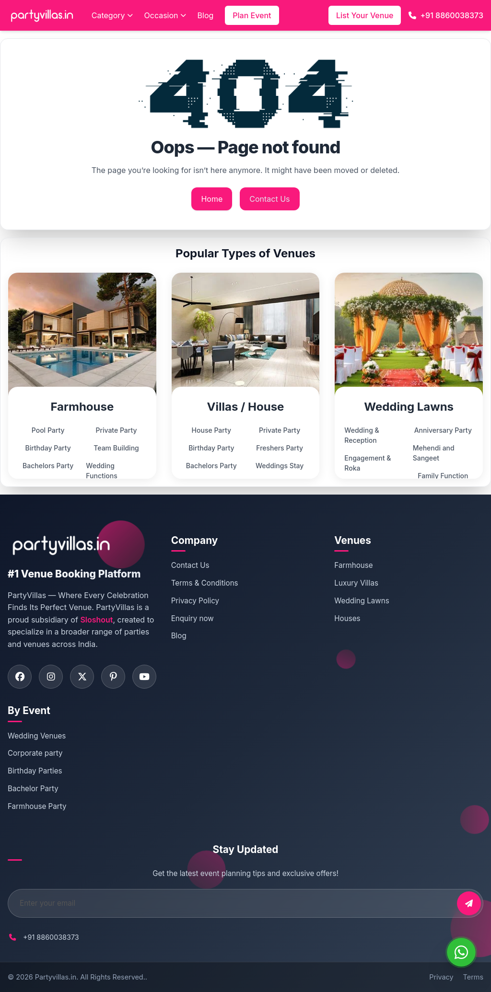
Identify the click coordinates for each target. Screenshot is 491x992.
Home (211, 199)
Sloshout (96, 619)
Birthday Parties (35, 770)
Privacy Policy (195, 600)
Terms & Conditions (204, 583)
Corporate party (35, 753)
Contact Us (269, 199)
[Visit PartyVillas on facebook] (20, 677)
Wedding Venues (37, 735)
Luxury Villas (356, 583)
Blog (206, 15)
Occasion (165, 15)
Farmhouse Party (37, 806)
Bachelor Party (33, 788)
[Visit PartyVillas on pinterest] (113, 677)
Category (112, 15)
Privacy (441, 977)
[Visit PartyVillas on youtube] (144, 677)
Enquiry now (192, 618)
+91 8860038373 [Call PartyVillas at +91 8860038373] (51, 937)
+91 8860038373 (446, 15)
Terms (473, 977)
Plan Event (252, 15)
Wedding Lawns (361, 600)
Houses (347, 618)
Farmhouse (353, 565)
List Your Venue (364, 15)
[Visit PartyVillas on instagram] (51, 677)
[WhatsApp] (461, 952)
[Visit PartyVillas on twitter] (82, 677)
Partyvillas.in (55, 977)
